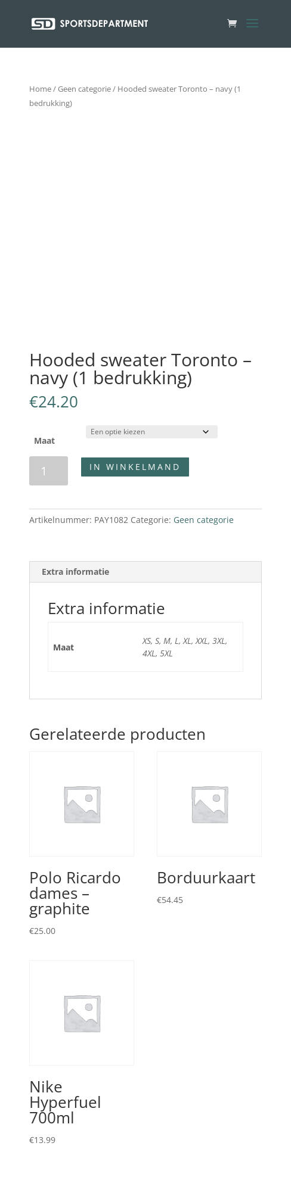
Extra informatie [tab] (75, 571)
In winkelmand (135, 466)
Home (40, 88)
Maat (44, 440)
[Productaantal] (48, 470)
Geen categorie (84, 88)
